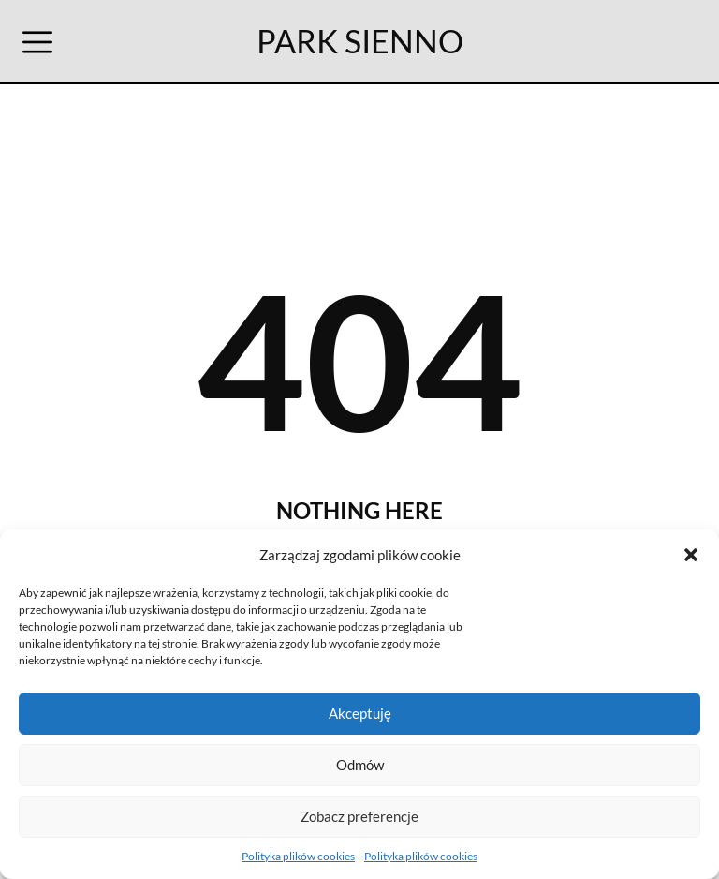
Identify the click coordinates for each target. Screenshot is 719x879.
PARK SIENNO (360, 41)
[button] (691, 554)
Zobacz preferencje (359, 816)
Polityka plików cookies (298, 856)
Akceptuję (360, 713)
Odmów (360, 764)
